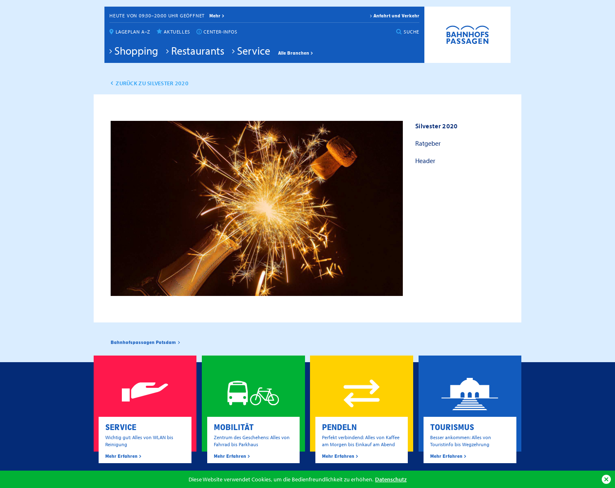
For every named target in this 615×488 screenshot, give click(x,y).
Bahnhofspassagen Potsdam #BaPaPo (467, 35)
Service (253, 50)
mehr (214, 16)
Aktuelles (177, 32)
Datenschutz (391, 479)
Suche (411, 32)
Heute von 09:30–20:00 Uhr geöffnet (157, 15)
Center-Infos (220, 32)
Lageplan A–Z (133, 32)
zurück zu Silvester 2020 (152, 83)
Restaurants (197, 50)
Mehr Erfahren (121, 456)
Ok (606, 479)
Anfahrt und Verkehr (396, 16)
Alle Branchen (293, 53)
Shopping (136, 50)
